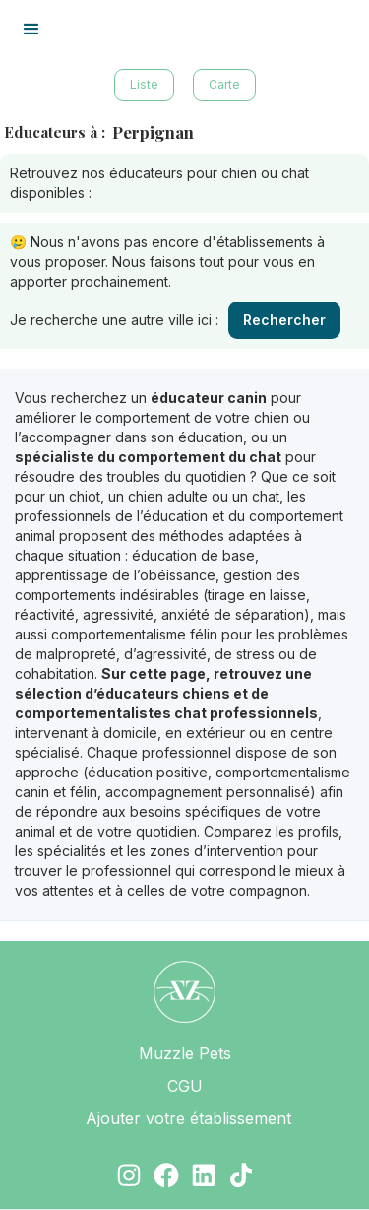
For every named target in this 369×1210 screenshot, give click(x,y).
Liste (144, 84)
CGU (185, 1086)
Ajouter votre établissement (188, 1118)
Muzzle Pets (185, 1053)
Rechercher (284, 319)
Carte (224, 84)
